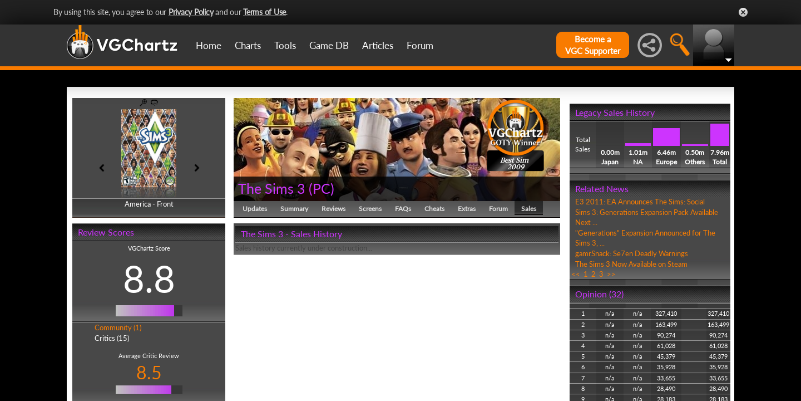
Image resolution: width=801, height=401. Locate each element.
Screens (370, 208)
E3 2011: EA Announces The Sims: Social (640, 201)
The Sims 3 (271, 188)
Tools (285, 45)
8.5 (149, 372)
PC (321, 188)
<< (576, 274)
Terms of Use (264, 12)
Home (208, 45)
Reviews (333, 208)
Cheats (434, 208)
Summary (294, 208)
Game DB (329, 45)
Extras (467, 208)
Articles (377, 45)
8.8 (149, 278)
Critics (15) (112, 338)
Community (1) (118, 327)
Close (743, 12)
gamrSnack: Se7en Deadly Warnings (631, 253)
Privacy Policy (191, 12)
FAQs (403, 208)
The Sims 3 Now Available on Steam (631, 264)
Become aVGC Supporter (592, 45)
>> (611, 274)
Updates (255, 208)
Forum (420, 45)
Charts (248, 45)
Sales (528, 208)
